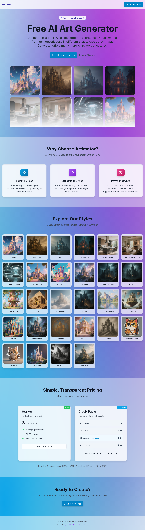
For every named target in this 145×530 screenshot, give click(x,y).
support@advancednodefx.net (76, 525)
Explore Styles (87, 55)
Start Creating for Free (63, 55)
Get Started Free (133, 4)
